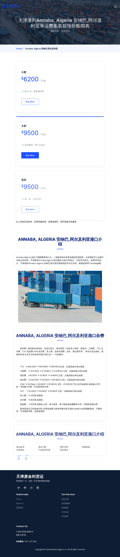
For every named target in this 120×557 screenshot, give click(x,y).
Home (19, 48)
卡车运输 (65, 512)
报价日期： (56, 31)
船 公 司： (34, 92)
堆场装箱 (65, 508)
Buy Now (30, 102)
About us (20, 503)
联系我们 (19, 508)
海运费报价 (66, 503)
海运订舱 (65, 499)
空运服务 (65, 516)
